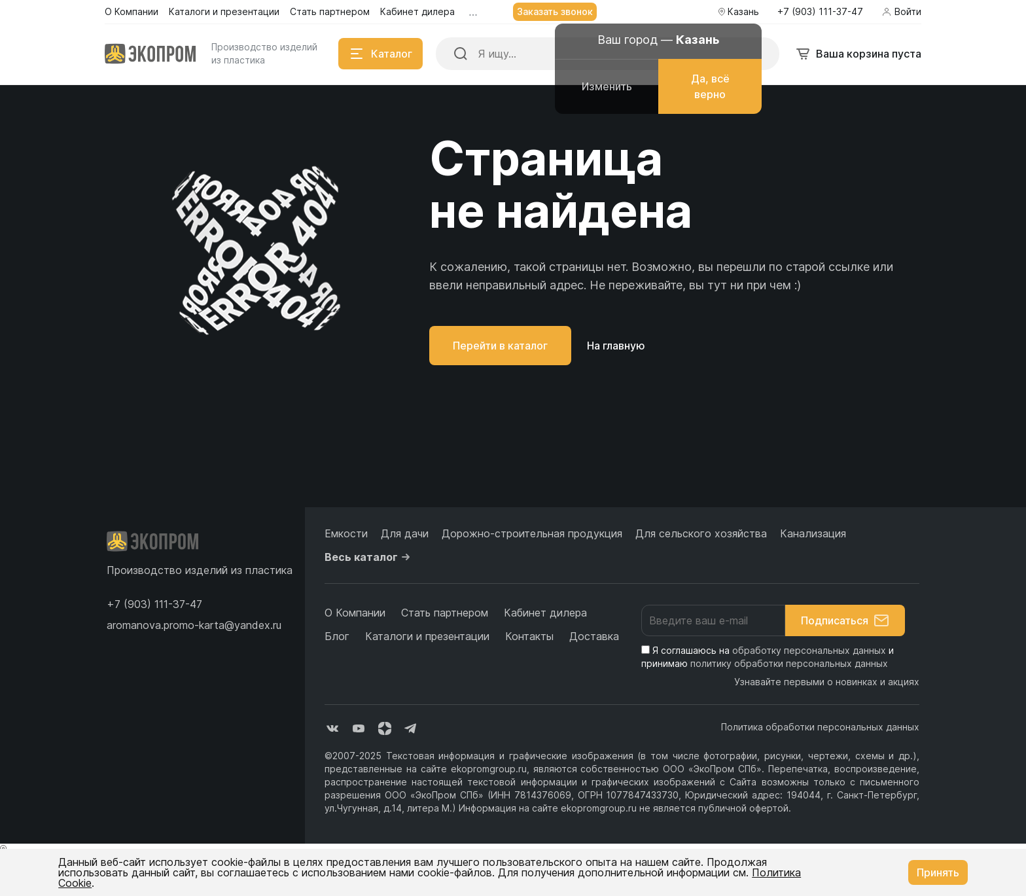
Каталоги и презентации (427, 636)
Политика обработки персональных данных (820, 726)
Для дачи (405, 533)
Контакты (529, 636)
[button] (154, 604)
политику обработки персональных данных (789, 663)
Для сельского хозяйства (701, 533)
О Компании (355, 612)
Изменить (607, 86)
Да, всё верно (710, 86)
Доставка (594, 636)
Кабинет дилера (545, 612)
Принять (938, 872)
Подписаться (845, 620)
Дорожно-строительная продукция (532, 533)
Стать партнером (444, 612)
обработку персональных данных (809, 650)
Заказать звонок (555, 11)
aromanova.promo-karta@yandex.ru (194, 625)
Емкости (346, 533)
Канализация (813, 533)
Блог (337, 636)
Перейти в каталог (500, 345)
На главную (616, 345)
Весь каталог (369, 557)
